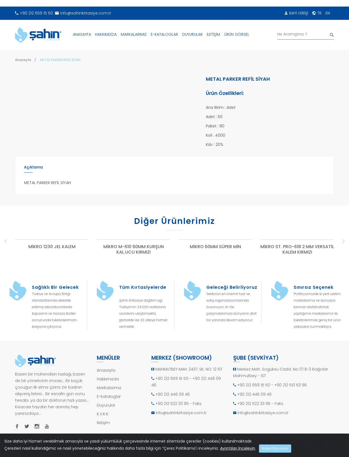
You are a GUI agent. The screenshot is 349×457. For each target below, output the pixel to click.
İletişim (103, 422)
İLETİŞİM (213, 34)
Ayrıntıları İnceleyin (237, 448)
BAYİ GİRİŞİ (296, 13)
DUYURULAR (192, 34)
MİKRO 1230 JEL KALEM (52, 247)
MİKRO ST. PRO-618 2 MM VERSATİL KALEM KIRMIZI (297, 249)
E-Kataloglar (109, 396)
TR (316, 13)
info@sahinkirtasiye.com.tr (83, 13)
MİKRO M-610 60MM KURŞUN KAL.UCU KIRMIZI (133, 249)
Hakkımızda (108, 379)
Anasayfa (23, 60)
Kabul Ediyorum (275, 448)
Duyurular (106, 405)
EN (328, 13)
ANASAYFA (82, 34)
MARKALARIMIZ (134, 34)
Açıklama (33, 167)
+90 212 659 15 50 (34, 13)
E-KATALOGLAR (164, 34)
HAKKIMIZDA (106, 34)
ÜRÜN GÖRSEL (236, 34)
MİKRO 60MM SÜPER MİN (215, 247)
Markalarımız (109, 387)
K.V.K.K (102, 414)
